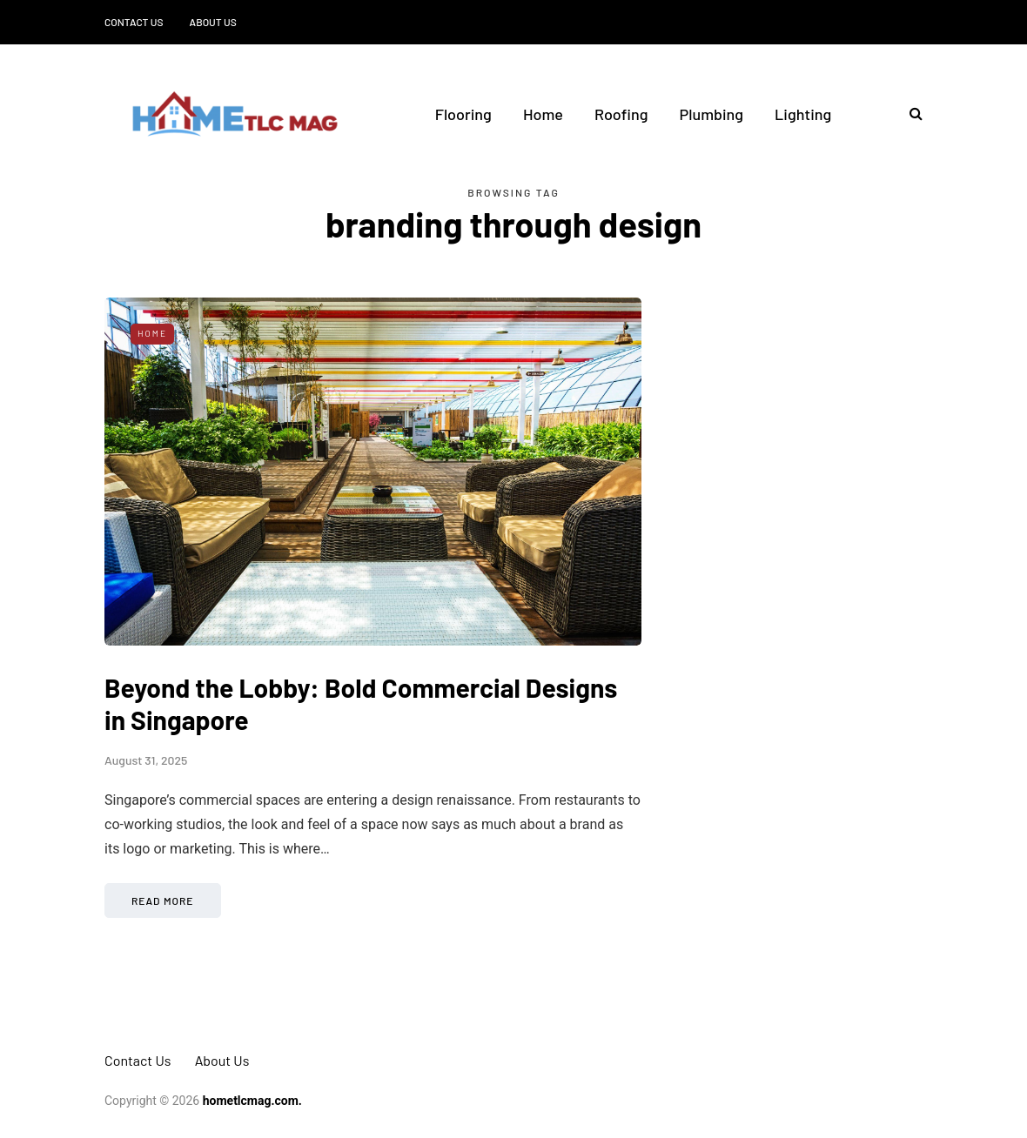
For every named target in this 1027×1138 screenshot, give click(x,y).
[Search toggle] (909, 113)
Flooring (463, 114)
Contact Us (134, 22)
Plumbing (712, 114)
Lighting (803, 114)
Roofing (621, 114)
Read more (162, 900)
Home (543, 114)
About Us (213, 22)
